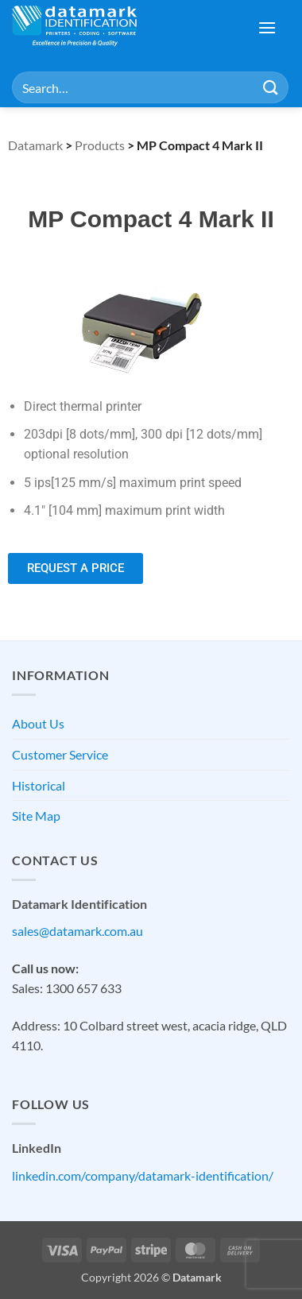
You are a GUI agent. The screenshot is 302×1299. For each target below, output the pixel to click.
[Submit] (271, 87)
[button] (267, 27)
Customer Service (60, 754)
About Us (38, 723)
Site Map (36, 815)
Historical (38, 785)
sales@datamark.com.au (77, 930)
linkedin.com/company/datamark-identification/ (142, 1175)
